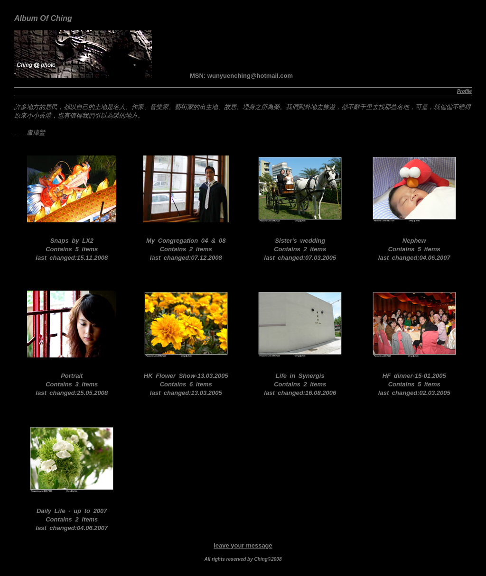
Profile (464, 91)
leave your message (243, 545)
